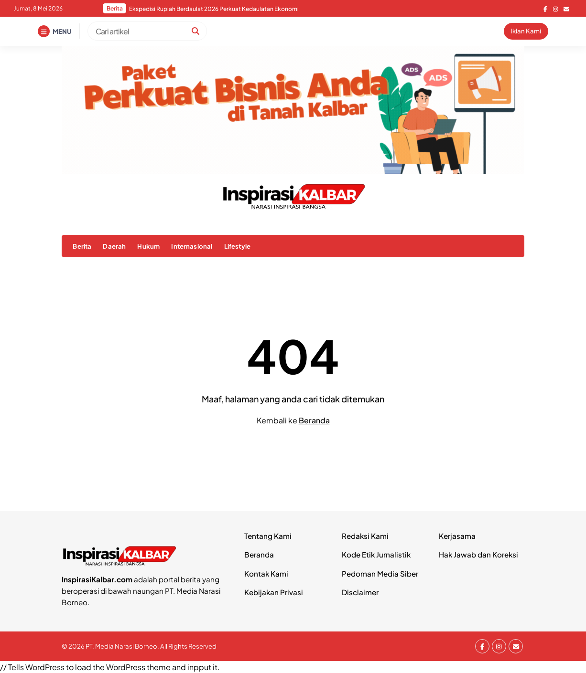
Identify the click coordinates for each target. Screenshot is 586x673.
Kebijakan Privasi (273, 592)
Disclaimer (360, 592)
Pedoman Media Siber (380, 573)
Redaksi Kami (365, 535)
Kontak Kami (266, 573)
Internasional (191, 246)
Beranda (314, 420)
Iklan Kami (526, 31)
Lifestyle (237, 246)
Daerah (114, 246)
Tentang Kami (268, 535)
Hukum (148, 246)
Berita (82, 246)
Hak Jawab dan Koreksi (478, 554)
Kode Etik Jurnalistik (376, 554)
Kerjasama (457, 535)
